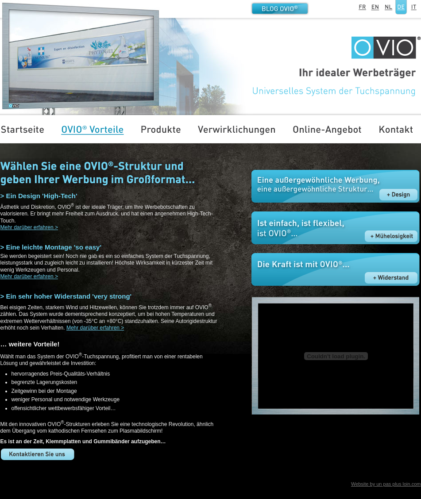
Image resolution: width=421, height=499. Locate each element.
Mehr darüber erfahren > (29, 227)
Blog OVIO (280, 8)
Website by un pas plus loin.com (386, 484)
